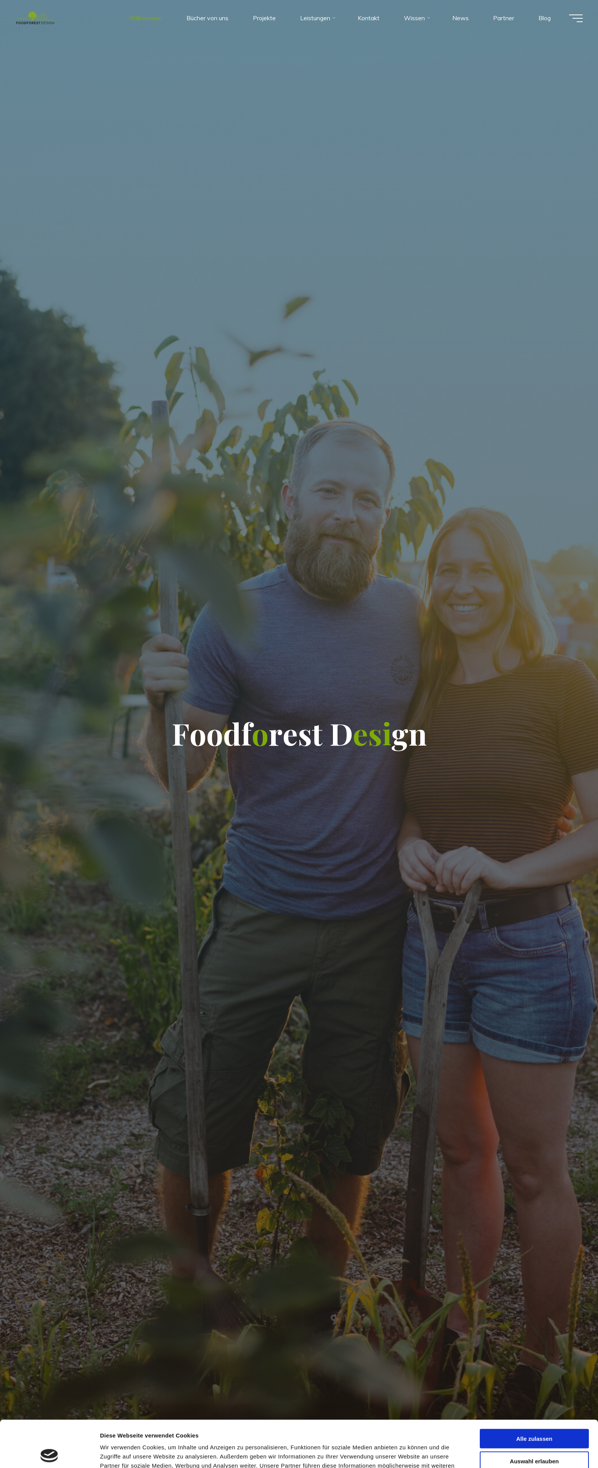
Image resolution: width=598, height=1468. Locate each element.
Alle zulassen (534, 1392)
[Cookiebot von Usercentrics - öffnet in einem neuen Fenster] (49, 1453)
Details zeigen (405, 1453)
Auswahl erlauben (534, 1414)
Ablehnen (534, 1436)
